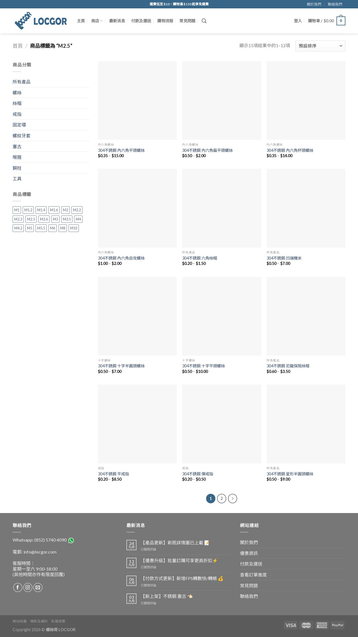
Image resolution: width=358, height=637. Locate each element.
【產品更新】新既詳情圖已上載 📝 (175, 542)
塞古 (17, 146)
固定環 (19, 124)
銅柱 (17, 168)
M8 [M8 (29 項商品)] (62, 228)
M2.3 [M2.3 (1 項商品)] (18, 219)
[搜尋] (204, 21)
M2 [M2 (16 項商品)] (65, 210)
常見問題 (187, 20)
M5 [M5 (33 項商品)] (29, 228)
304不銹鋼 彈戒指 (197, 473)
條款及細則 (39, 621)
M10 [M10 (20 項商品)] (73, 228)
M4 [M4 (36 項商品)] (78, 219)
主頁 (81, 20)
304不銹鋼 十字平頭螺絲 (203, 365)
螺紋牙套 (21, 135)
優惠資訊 (249, 553)
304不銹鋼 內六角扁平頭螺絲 (207, 150)
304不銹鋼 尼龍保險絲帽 (288, 365)
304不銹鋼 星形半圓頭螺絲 (290, 473)
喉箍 (17, 157)
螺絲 (17, 92)
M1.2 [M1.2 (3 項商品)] (28, 210)
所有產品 (21, 81)
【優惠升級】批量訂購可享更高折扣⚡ (179, 560)
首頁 (18, 46)
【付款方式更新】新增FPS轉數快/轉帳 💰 (182, 578)
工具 (17, 178)
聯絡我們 (335, 4)
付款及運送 (141, 20)
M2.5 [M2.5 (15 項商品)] (31, 219)
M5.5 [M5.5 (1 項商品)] (41, 228)
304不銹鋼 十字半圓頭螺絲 (121, 365)
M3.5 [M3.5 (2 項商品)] (67, 219)
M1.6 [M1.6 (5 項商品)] (54, 210)
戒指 (17, 114)
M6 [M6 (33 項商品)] (52, 228)
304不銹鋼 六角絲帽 (199, 258)
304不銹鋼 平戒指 (113, 473)
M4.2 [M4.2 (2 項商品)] (18, 228)
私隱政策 (58, 621)
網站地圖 (20, 621)
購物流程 (165, 20)
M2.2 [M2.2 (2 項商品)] (77, 210)
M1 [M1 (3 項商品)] (16, 210)
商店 (97, 20)
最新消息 (117, 20)
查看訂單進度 (253, 574)
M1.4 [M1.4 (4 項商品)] (41, 210)
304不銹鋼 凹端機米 (284, 258)
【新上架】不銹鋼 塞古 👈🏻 (167, 596)
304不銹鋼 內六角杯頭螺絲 (290, 150)
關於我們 (314, 4)
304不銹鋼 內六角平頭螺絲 (121, 150)
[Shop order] (320, 45)
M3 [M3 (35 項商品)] (55, 219)
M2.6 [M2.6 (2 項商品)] (44, 219)
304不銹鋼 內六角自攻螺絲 (121, 258)
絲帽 (17, 103)
